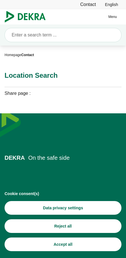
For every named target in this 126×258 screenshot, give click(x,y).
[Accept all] (63, 245)
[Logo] (27, 16)
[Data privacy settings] (63, 209)
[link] (111, 4)
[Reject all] (63, 227)
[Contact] (88, 4)
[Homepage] (13, 55)
